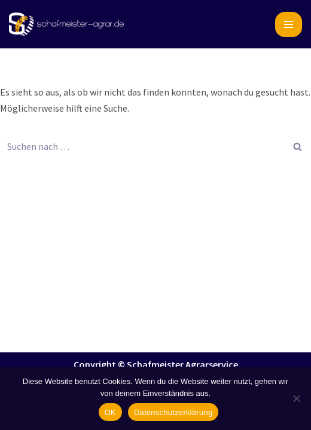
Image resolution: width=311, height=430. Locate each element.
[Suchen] (142, 146)
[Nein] (296, 398)
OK (110, 412)
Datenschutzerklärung (173, 412)
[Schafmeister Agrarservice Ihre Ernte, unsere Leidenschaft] (66, 24)
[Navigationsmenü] (288, 24)
